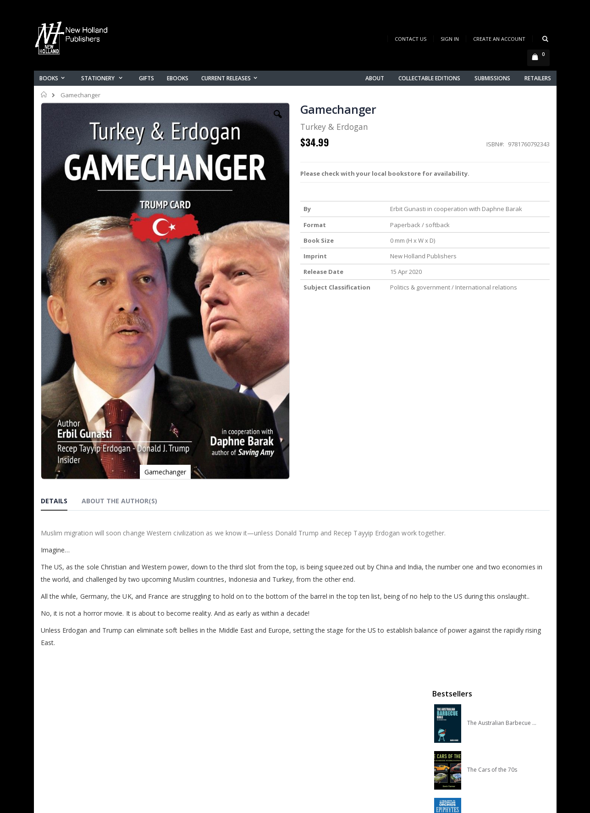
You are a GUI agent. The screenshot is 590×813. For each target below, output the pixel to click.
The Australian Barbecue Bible (502, 151)
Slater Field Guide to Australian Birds (502, 338)
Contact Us (410, 38)
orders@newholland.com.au (102, 726)
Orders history (202, 722)
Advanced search (208, 734)
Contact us (197, 699)
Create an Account (499, 38)
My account (198, 711)
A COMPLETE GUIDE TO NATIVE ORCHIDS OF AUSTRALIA (502, 291)
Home (44, 94)
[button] (215, 121)
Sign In (450, 38)
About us (194, 687)
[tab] (61, 408)
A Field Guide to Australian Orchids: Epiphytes (502, 244)
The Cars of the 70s (492, 197)
